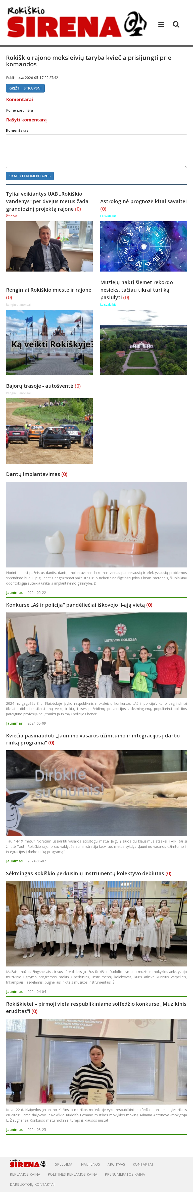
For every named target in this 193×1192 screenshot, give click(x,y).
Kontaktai (143, 1164)
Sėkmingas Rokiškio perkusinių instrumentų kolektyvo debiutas (85, 873)
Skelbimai (64, 1164)
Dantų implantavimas (33, 474)
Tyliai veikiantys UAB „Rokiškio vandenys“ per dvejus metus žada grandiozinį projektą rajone (47, 201)
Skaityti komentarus (30, 175)
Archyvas (116, 1164)
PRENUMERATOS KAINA (125, 1174)
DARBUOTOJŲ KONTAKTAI (32, 1184)
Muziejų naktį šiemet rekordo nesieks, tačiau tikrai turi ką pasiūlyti (136, 290)
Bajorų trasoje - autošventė (40, 385)
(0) (78, 208)
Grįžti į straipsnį (25, 88)
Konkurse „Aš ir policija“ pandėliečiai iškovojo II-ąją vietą (75, 604)
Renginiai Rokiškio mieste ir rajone (48, 289)
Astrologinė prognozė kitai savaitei (143, 201)
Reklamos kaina (25, 1174)
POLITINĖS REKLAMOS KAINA (72, 1174)
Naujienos (90, 1164)
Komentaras (17, 130)
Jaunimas (14, 592)
